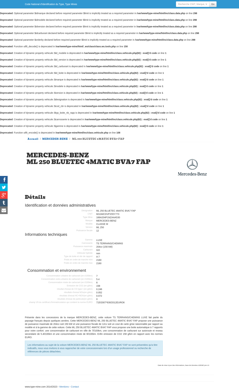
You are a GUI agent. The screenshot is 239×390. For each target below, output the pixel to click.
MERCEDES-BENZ (55, 139)
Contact (75, 386)
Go (212, 4)
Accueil (32, 139)
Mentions (64, 386)
